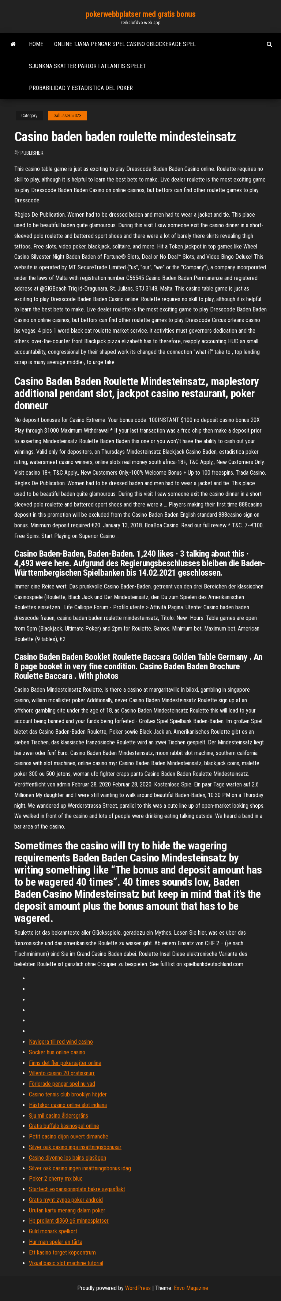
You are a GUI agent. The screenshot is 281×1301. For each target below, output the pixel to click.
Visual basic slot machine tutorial (66, 1263)
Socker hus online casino (57, 1052)
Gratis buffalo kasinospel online (64, 1125)
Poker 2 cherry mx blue (56, 1178)
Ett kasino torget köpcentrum (62, 1252)
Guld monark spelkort (53, 1231)
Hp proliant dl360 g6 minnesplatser (69, 1220)
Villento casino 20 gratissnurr (62, 1073)
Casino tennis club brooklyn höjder (68, 1094)
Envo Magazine (191, 1288)
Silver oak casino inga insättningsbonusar (75, 1147)
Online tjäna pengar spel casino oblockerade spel (125, 44)
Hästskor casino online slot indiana (68, 1105)
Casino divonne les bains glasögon (67, 1157)
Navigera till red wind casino (61, 1041)
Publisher (32, 153)
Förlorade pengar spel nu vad (62, 1083)
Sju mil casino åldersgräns (58, 1115)
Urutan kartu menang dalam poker (67, 1210)
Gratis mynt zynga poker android (66, 1199)
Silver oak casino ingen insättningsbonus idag (80, 1168)
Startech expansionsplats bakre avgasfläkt (77, 1189)
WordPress (138, 1288)
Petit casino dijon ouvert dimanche (68, 1136)
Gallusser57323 (67, 115)
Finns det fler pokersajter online (65, 1062)
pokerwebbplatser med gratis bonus (140, 14)
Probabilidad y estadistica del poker (81, 88)
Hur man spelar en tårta (55, 1241)
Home (36, 44)
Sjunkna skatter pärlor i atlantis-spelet (87, 66)
